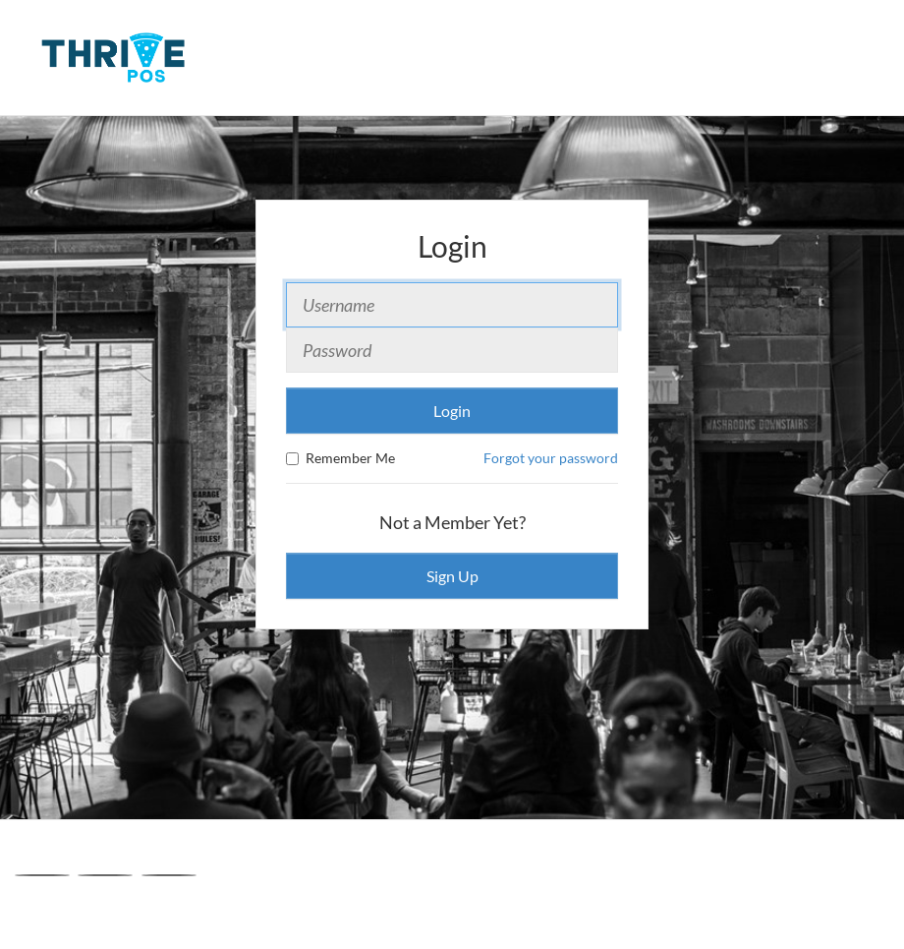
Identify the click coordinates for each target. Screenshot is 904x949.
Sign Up (452, 575)
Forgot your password (550, 457)
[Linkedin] (169, 875)
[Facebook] (42, 875)
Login (452, 410)
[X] (105, 875)
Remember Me (340, 457)
